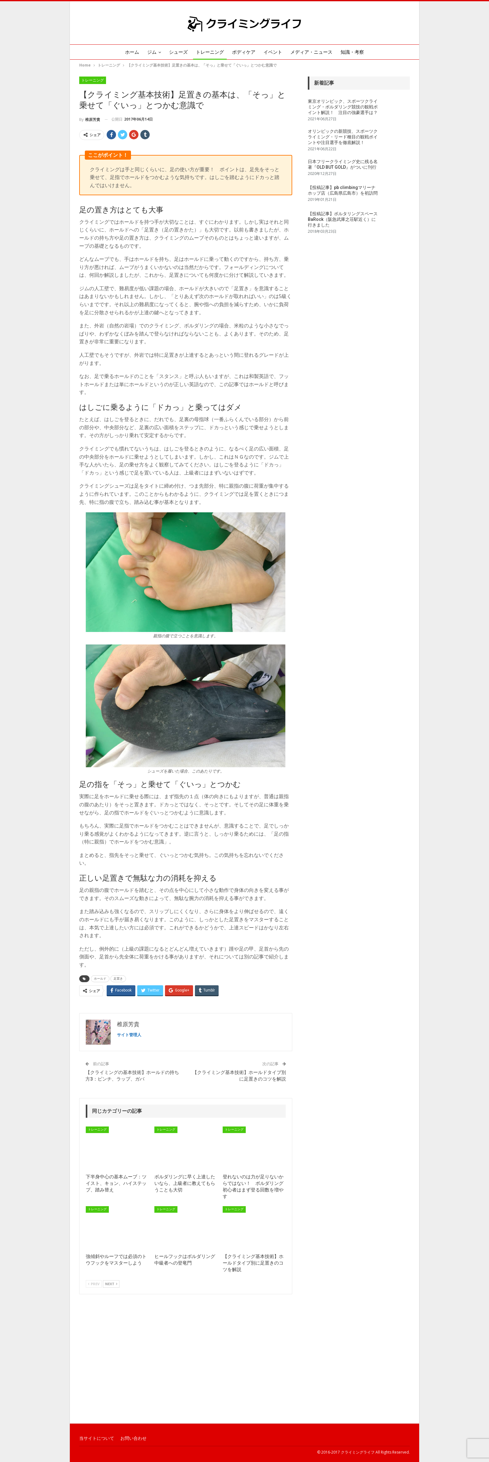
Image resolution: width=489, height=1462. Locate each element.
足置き (118, 978)
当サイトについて (96, 1438)
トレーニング (209, 52)
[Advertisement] (244, 1373)
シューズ (176, 52)
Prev (93, 1283)
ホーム (128, 52)
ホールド (100, 978)
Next (111, 1283)
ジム (148, 52)
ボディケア (244, 52)
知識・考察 (356, 52)
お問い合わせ (133, 1438)
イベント (274, 52)
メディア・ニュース (314, 52)
